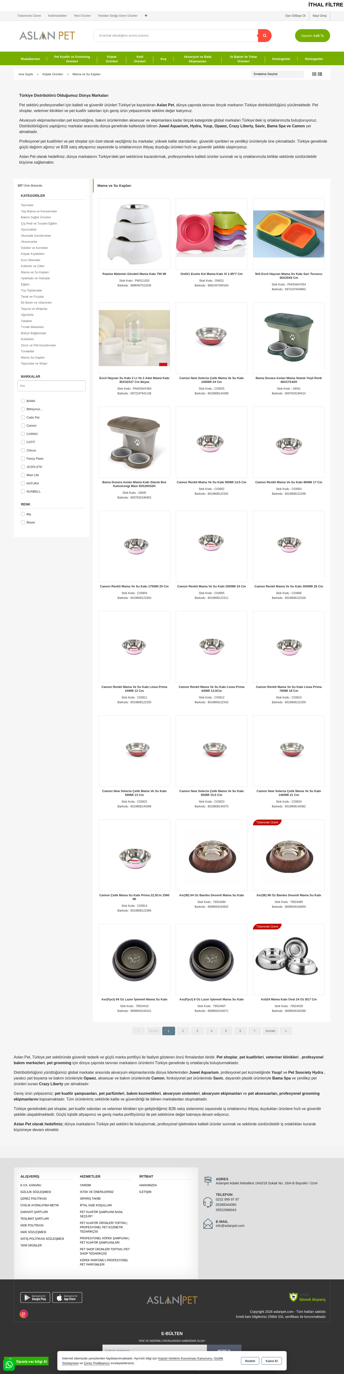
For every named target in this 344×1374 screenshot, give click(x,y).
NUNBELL (31, 491)
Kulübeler (27, 339)
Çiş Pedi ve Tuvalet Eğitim (39, 223)
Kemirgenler (281, 59)
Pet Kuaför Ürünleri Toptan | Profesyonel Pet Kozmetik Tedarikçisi (103, 1227)
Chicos (28, 450)
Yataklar (26, 321)
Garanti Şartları (34, 1212)
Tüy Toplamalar (31, 290)
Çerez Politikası (34, 1198)
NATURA (30, 483)
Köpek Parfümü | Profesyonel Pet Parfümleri (104, 1262)
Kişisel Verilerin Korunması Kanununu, (185, 1358)
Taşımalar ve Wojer (34, 363)
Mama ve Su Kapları (35, 272)
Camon (29, 426)
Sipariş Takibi (90, 1198)
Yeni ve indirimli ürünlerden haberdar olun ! (171, 1340)
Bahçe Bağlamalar (33, 333)
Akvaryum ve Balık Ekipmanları (198, 59)
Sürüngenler (314, 59)
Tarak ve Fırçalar (32, 296)
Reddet (250, 1361)
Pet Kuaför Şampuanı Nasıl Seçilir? (101, 1214)
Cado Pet (30, 417)
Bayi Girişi (320, 15)
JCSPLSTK (31, 467)
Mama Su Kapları (33, 357)
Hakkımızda (148, 1185)
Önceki (153, 1031)
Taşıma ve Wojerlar (34, 309)
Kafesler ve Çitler (33, 266)
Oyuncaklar (29, 229)
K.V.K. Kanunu (31, 1185)
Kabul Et (272, 1361)
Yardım (85, 1185)
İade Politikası (32, 1225)
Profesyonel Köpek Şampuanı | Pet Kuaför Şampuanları (104, 1240)
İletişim (145, 1192)
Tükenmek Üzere (29, 15)
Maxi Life (30, 475)
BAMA (28, 401)
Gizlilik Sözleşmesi (36, 1192)
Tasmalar (27, 205)
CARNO (29, 434)
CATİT (28, 442)
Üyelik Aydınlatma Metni (40, 1205)
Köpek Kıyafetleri (32, 254)
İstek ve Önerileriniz (96, 1192)
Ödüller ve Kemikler (34, 248)
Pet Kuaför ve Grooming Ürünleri (72, 59)
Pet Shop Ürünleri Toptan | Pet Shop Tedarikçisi (105, 1251)
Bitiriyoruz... (32, 409)
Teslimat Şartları (35, 1218)
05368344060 (226, 1205)
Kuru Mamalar (31, 260)
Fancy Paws (32, 458)
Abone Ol (224, 1350)
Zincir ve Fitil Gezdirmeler (38, 345)
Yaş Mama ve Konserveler (39, 211)
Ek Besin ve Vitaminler (36, 302)
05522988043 (226, 1210)
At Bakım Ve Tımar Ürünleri (243, 59)
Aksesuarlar (29, 241)
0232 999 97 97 (227, 1199)
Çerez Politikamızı (97, 1363)
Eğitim (25, 284)
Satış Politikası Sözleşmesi (42, 1238)
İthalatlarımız (30, 59)
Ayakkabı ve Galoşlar (35, 278)
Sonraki (270, 1031)
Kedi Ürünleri (140, 59)
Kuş (164, 59)
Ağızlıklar (27, 315)
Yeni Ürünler (31, 1245)
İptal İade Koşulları (96, 1205)
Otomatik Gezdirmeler (36, 235)
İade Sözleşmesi (33, 1232)
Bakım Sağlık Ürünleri (36, 217)
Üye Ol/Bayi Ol (295, 15)
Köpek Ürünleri (112, 59)
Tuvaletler (28, 351)
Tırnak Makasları (32, 327)
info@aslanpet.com (230, 1226)
